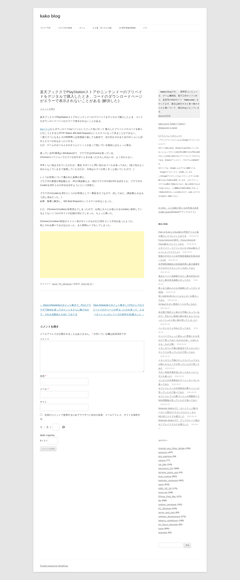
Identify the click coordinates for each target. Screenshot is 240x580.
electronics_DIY (166, 468)
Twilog (181, 124)
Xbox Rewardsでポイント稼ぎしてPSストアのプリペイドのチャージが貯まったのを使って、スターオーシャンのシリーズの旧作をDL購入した (118, 310)
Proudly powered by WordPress (54, 566)
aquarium (162, 452)
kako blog (50, 16)
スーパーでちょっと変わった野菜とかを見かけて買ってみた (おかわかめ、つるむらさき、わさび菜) (179, 340)
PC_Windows (65, 284)
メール (44, 389)
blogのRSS (164, 116)
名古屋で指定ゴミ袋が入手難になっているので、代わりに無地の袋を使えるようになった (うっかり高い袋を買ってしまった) (179, 316)
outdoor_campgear (167, 504)
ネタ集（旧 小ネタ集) (102, 28)
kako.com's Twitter (167, 124)
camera (162, 460)
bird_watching (165, 456)
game (55, 284)
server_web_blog (166, 512)
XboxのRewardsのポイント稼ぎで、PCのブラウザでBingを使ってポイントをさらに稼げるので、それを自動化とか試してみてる (65, 310)
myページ (45, 129)
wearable (162, 532)
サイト (43, 402)
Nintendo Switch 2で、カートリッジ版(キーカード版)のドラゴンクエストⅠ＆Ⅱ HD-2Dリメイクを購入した (178, 412)
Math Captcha (47, 435)
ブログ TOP (45, 28)
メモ (145, 28)
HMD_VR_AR (165, 488)
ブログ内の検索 (65, 28)
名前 (43, 376)
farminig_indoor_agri (168, 472)
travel (161, 528)
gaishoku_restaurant (168, 480)
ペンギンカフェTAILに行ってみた (174, 328)
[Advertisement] (120, 56)
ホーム (82, 28)
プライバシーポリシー (170, 136)
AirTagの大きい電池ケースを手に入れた (177, 304)
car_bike (162, 464)
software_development (169, 516)
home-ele (162, 492)
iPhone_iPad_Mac (167, 496)
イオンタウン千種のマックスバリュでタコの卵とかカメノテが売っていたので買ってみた (179, 364)
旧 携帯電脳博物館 (127, 28)
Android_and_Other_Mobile (171, 448)
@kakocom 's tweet (167, 128)
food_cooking (164, 476)
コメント (44, 339)
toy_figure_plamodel (168, 524)
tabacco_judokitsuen (168, 520)
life (159, 500)
